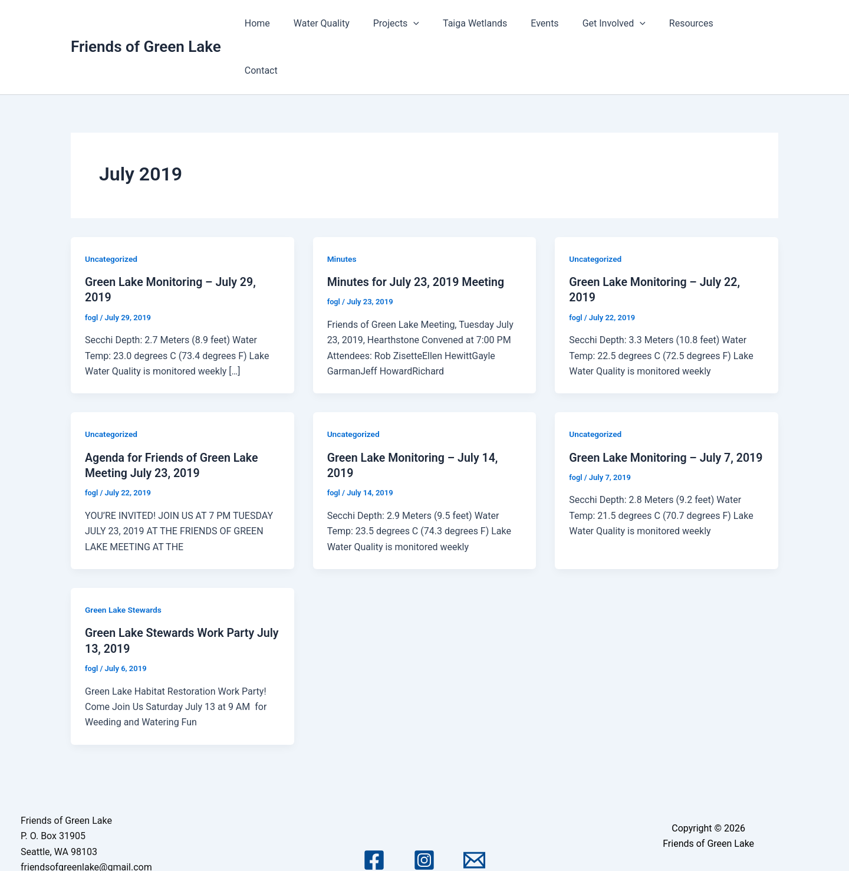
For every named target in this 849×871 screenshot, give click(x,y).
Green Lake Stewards (124, 562)
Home (289, 23)
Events (558, 23)
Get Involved (622, 23)
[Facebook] (374, 812)
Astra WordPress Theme (708, 843)
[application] (436, 23)
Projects (419, 23)
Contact (752, 23)
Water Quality (349, 23)
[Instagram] (424, 812)
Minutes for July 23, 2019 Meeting (417, 235)
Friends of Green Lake (146, 23)
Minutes (342, 211)
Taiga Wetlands (492, 23)
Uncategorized (112, 211)
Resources (695, 23)
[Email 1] (474, 812)
